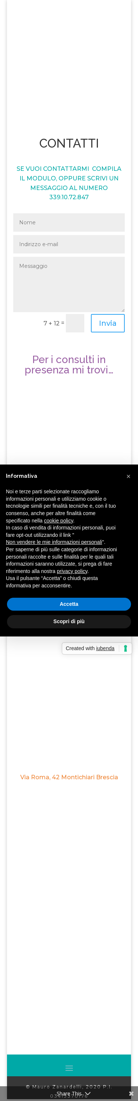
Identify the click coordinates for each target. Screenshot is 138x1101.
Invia (108, 323)
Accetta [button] (69, 604)
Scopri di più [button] (69, 621)
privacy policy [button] (72, 571)
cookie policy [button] (58, 521)
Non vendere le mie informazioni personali (54, 542)
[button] (128, 476)
